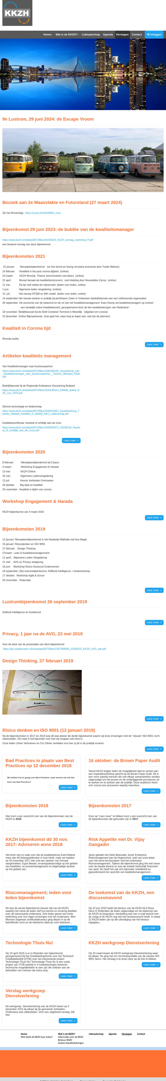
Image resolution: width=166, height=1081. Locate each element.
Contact (137, 34)
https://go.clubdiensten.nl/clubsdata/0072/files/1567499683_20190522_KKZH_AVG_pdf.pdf (54, 649)
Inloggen (154, 34)
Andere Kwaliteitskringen (71, 1042)
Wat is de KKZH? (67, 34)
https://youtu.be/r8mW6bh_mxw (43, 213)
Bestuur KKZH (65, 1039)
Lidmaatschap (91, 34)
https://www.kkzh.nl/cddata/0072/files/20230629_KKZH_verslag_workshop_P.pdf (47, 240)
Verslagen (122, 34)
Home (48, 34)
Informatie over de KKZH (70, 1036)
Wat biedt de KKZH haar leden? (37, 1036)
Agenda (108, 34)
